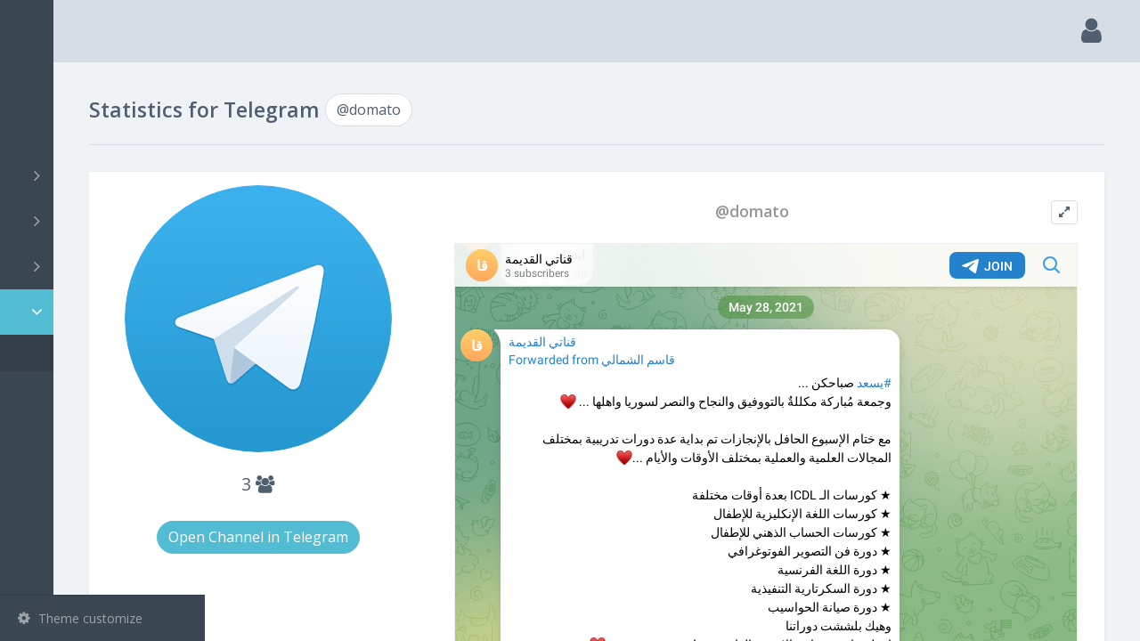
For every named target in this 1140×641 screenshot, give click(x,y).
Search (46, 130)
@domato (73, 353)
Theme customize (80, 618)
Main (43, 85)
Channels (104, 175)
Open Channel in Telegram (385, 531)
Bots (104, 266)
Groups (104, 221)
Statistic (108, 312)
